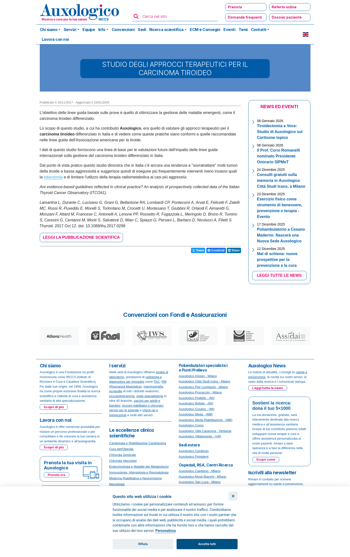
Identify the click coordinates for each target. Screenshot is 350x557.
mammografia (153, 386)
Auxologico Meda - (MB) (196, 414)
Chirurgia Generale (122, 455)
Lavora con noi (55, 39)
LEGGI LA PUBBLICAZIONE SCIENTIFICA (81, 237)
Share (234, 250)
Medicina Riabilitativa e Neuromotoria (135, 478)
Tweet (198, 250)
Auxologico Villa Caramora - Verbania (205, 431)
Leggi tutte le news (267, 388)
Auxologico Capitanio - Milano (200, 471)
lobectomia (53, 177)
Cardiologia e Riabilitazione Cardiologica (137, 443)
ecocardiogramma (122, 396)
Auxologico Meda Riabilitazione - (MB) (205, 420)
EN (305, 34)
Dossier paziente (287, 17)
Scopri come (265, 459)
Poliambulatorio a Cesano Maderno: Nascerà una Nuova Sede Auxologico (281, 235)
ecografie (115, 391)
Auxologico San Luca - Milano (200, 482)
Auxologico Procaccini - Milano (200, 392)
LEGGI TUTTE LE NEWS (279, 275)
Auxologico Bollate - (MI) (196, 403)
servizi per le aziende (124, 410)
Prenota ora (56, 475)
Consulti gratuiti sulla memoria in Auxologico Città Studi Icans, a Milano (281, 180)
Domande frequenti (245, 17)
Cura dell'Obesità (121, 449)
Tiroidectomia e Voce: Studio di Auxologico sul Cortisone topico (280, 132)
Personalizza (165, 531)
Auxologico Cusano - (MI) (197, 409)
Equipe (88, 29)
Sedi (142, 29)
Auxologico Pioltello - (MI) (197, 398)
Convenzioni (123, 29)
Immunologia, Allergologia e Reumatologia (139, 472)
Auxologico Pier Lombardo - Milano (203, 387)
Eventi (229, 29)
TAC (157, 381)
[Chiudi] (233, 496)
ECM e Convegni (205, 29)
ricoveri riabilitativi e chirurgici (142, 405)
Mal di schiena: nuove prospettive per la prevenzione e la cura (277, 260)
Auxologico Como (191, 425)
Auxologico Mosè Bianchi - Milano (202, 476)
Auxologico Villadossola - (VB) (200, 436)
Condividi (216, 250)
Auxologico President (194, 456)
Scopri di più (54, 407)
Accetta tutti (207, 544)
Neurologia (117, 484)
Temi (243, 29)
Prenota (235, 7)
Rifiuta (143, 544)
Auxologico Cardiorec (194, 451)
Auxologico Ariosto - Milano (198, 376)
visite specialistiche (149, 396)
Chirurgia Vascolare (123, 461)
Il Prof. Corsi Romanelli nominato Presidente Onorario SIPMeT (278, 156)
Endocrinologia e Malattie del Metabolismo (139, 466)
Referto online (284, 7)
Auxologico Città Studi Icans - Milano (204, 381)
